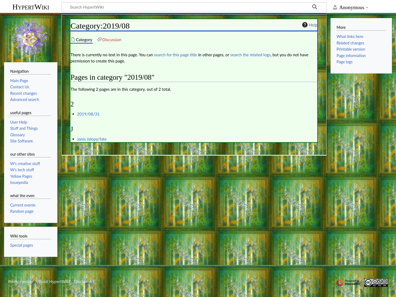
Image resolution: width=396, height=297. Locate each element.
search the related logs (250, 54)
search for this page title (175, 54)
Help (309, 24)
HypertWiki (30, 7)
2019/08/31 (88, 113)
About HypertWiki (53, 281)
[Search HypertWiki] (194, 6)
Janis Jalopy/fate (92, 139)
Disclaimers (84, 281)
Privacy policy (20, 281)
